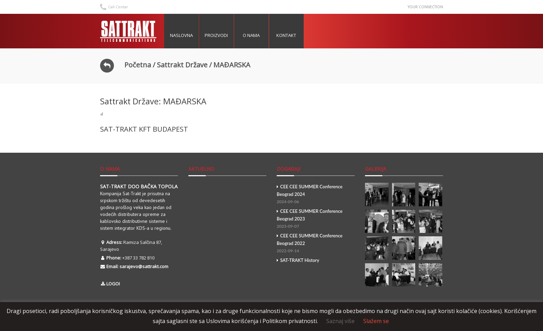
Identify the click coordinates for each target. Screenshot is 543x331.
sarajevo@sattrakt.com (143, 266)
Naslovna (181, 35)
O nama (251, 35)
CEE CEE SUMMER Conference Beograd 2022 (316, 244)
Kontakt (286, 35)
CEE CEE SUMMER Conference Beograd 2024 (316, 195)
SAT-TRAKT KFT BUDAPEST (144, 129)
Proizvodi (216, 35)
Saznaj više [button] (340, 321)
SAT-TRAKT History (298, 260)
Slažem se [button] (376, 321)
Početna (137, 64)
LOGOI (113, 284)
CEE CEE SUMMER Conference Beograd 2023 (316, 219)
